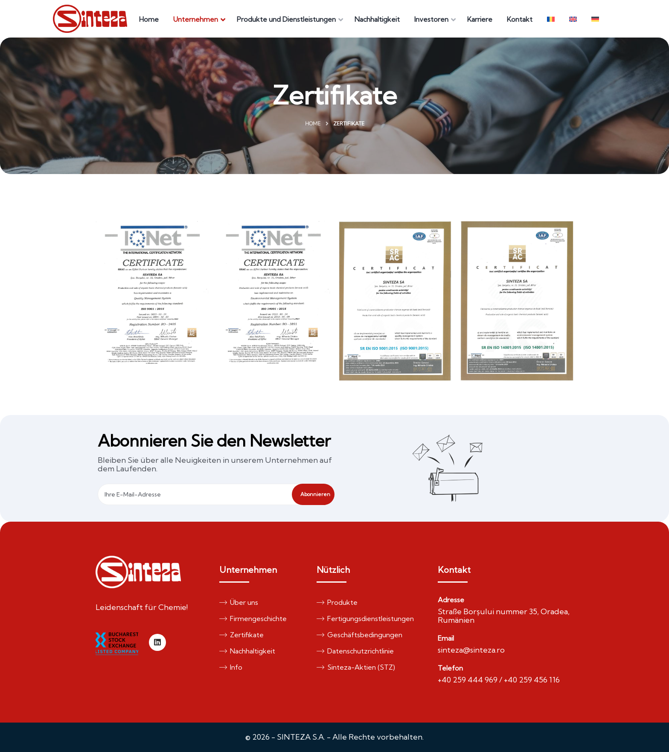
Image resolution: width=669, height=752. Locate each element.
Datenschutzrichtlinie (355, 651)
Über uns (238, 602)
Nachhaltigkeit (247, 651)
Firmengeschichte (253, 618)
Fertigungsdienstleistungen (365, 618)
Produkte (337, 602)
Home (312, 123)
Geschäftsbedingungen (359, 634)
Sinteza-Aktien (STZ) (356, 667)
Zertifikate (241, 634)
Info (230, 667)
